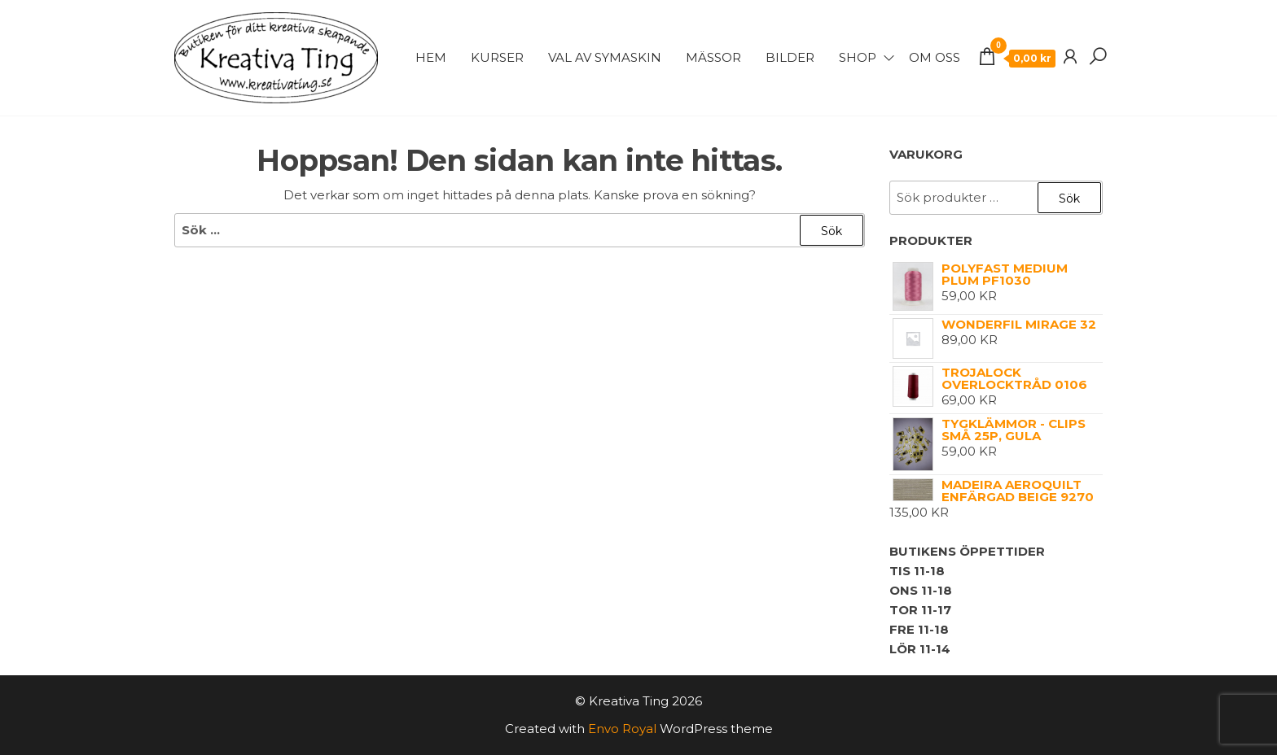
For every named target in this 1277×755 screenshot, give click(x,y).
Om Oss (934, 57)
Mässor (713, 57)
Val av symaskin (604, 57)
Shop (857, 57)
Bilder (790, 57)
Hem (430, 57)
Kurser (497, 57)
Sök (1069, 198)
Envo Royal (622, 728)
